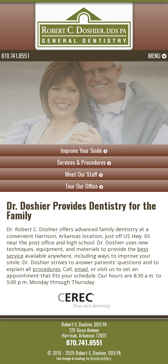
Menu (157, 55)
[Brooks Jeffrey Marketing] (84, 358)
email (81, 269)
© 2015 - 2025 (61, 353)
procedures (46, 269)
